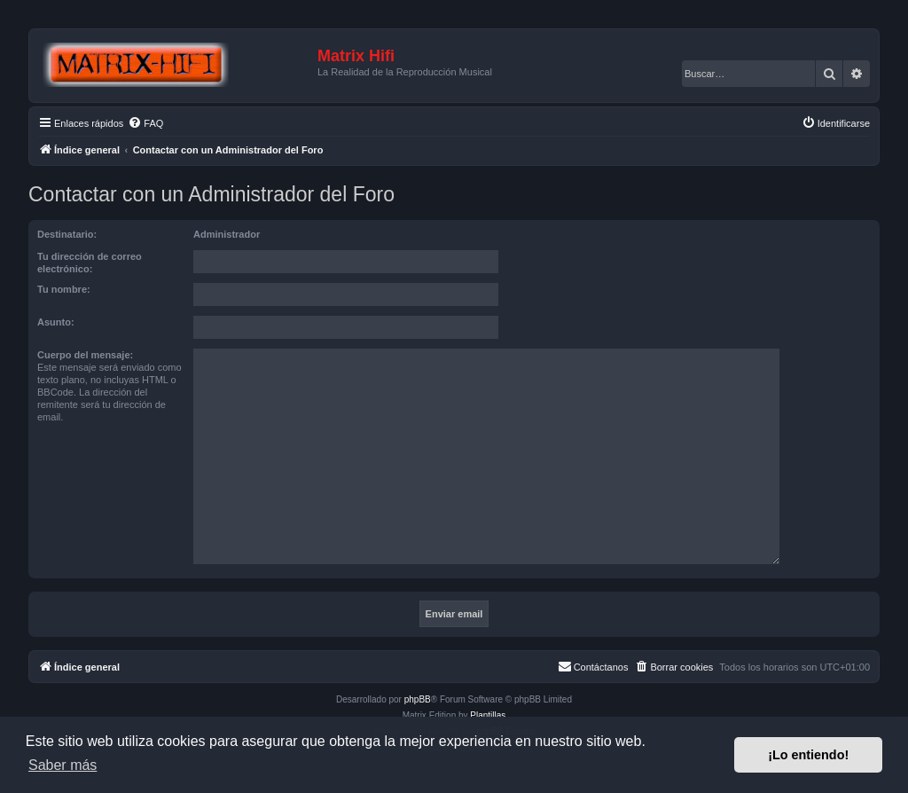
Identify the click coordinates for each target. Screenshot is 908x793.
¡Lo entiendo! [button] (808, 755)
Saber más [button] (62, 765)
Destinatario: (67, 234)
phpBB (417, 699)
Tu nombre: (63, 289)
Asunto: (55, 322)
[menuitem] (145, 123)
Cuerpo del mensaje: (85, 354)
